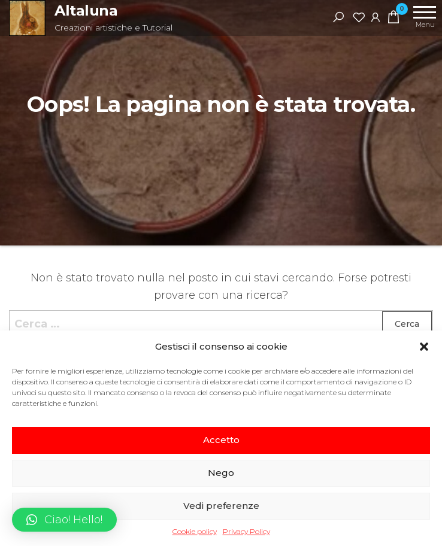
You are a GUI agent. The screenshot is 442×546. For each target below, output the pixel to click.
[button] (424, 347)
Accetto (221, 439)
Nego (221, 472)
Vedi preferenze (221, 505)
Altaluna (86, 10)
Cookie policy (194, 531)
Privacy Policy (246, 531)
